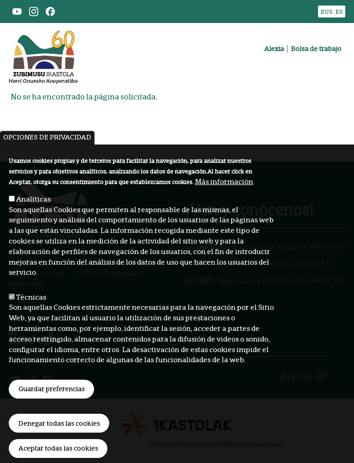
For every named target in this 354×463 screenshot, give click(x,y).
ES (339, 11)
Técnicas (31, 322)
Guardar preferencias (51, 414)
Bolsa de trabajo (316, 48)
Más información (224, 207)
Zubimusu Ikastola (43, 35)
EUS (326, 11)
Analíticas (33, 224)
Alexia (274, 48)
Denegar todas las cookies (59, 448)
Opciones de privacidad (47, 163)
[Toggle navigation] (332, 71)
